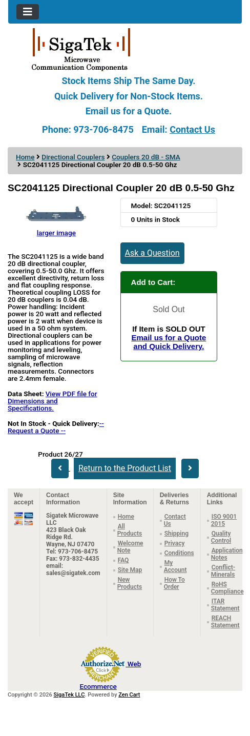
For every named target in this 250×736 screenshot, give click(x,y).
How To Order (174, 583)
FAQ (123, 560)
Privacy (174, 543)
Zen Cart (129, 694)
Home (25, 157)
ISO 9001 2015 (224, 520)
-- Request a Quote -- (56, 427)
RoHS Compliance (227, 588)
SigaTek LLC (69, 694)
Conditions (179, 553)
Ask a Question (152, 253)
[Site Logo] (125, 49)
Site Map (130, 570)
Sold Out (168, 309)
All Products (129, 530)
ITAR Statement (225, 605)
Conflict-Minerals (223, 571)
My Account (175, 566)
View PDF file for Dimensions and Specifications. (52, 401)
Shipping (176, 533)
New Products (129, 583)
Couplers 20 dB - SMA (146, 157)
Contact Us (192, 129)
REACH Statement (225, 622)
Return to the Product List (124, 468)
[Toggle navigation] (27, 11)
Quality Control (221, 537)
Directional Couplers (73, 157)
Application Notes (227, 554)
